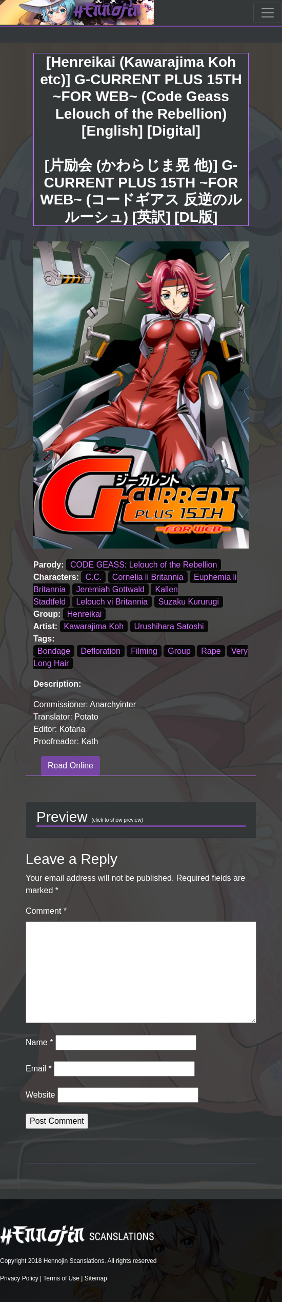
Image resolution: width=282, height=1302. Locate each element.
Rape (210, 651)
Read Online (70, 765)
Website (40, 1094)
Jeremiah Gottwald (110, 589)
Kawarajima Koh (94, 626)
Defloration (100, 651)
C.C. (93, 577)
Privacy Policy (19, 1278)
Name (39, 1042)
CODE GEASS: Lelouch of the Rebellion (143, 564)
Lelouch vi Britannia (112, 601)
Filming (144, 651)
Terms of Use (61, 1278)
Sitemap (96, 1278)
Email (39, 1068)
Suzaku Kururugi (188, 601)
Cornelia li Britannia (148, 577)
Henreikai (84, 614)
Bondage (53, 651)
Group (179, 651)
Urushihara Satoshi (169, 626)
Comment (46, 911)
